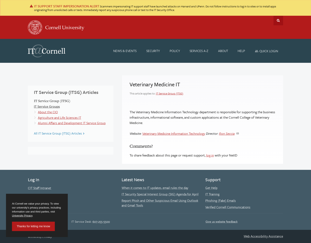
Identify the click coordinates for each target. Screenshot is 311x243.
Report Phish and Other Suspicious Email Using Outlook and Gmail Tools (160, 203)
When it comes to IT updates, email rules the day (155, 187)
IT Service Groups (47, 106)
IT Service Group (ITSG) (169, 93)
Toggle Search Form (278, 20)
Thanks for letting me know (33, 226)
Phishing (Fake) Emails (220, 200)
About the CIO (48, 112)
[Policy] (175, 50)
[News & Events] (125, 50)
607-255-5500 (101, 221)
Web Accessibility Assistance (263, 236)
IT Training (212, 194)
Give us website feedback (222, 221)
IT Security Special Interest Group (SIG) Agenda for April (160, 194)
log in (210, 155)
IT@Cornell (47, 51)
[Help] (241, 50)
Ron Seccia (227, 133)
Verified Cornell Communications (227, 207)
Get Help (211, 187)
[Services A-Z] (199, 50)
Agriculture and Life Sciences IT (59, 117)
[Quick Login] (266, 50)
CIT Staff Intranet (39, 188)
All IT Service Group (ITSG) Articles (58, 133)
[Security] (153, 50)
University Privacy (22, 215)
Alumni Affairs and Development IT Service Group (72, 123)
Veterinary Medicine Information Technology (173, 133)
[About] (223, 50)
